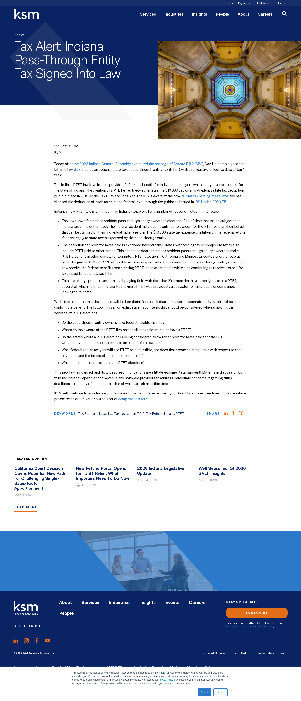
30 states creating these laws (205, 196)
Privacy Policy (166, 679)
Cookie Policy (265, 653)
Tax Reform (154, 414)
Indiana (169, 414)
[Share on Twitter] (243, 413)
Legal (284, 653)
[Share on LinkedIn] (228, 413)
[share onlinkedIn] (15, 640)
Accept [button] (204, 692)
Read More (25, 507)
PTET (180, 414)
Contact (282, 3)
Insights (199, 14)
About (243, 14)
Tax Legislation (125, 414)
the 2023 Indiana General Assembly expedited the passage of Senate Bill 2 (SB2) (138, 164)
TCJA (141, 414)
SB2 (77, 169)
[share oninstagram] (26, 640)
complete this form (133, 399)
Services (148, 14)
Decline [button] (220, 692)
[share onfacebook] (37, 640)
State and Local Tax (98, 414)
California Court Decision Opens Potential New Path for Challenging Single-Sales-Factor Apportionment (39, 479)
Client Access (263, 3)
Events (229, 3)
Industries (174, 14)
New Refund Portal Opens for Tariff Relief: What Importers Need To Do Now (102, 474)
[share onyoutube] (47, 640)
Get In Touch (27, 626)
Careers (265, 14)
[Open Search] (284, 14)
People (222, 14)
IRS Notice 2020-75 (210, 202)
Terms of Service (257, 626)
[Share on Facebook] (235, 413)
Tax (80, 414)
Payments (244, 3)
